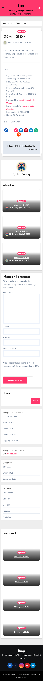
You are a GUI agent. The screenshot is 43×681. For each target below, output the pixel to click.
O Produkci (12, 454)
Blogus (34, 674)
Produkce (7, 517)
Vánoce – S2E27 (21, 205)
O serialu (7, 505)
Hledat (7, 393)
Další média (8, 493)
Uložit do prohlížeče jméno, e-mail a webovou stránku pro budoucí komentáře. (21, 364)
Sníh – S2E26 (21, 231)
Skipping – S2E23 (10, 441)
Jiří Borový (14, 42)
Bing (21, 5)
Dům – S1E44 (14, 37)
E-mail (6, 338)
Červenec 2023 (9, 479)
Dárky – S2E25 (21, 258)
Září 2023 (7, 467)
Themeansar (21, 677)
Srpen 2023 (8, 473)
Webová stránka (10, 349)
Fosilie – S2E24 (9, 435)
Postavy (6, 511)
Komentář (8, 292)
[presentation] (18, 372)
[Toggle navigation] (3, 8)
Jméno (7, 327)
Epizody (21, 31)
